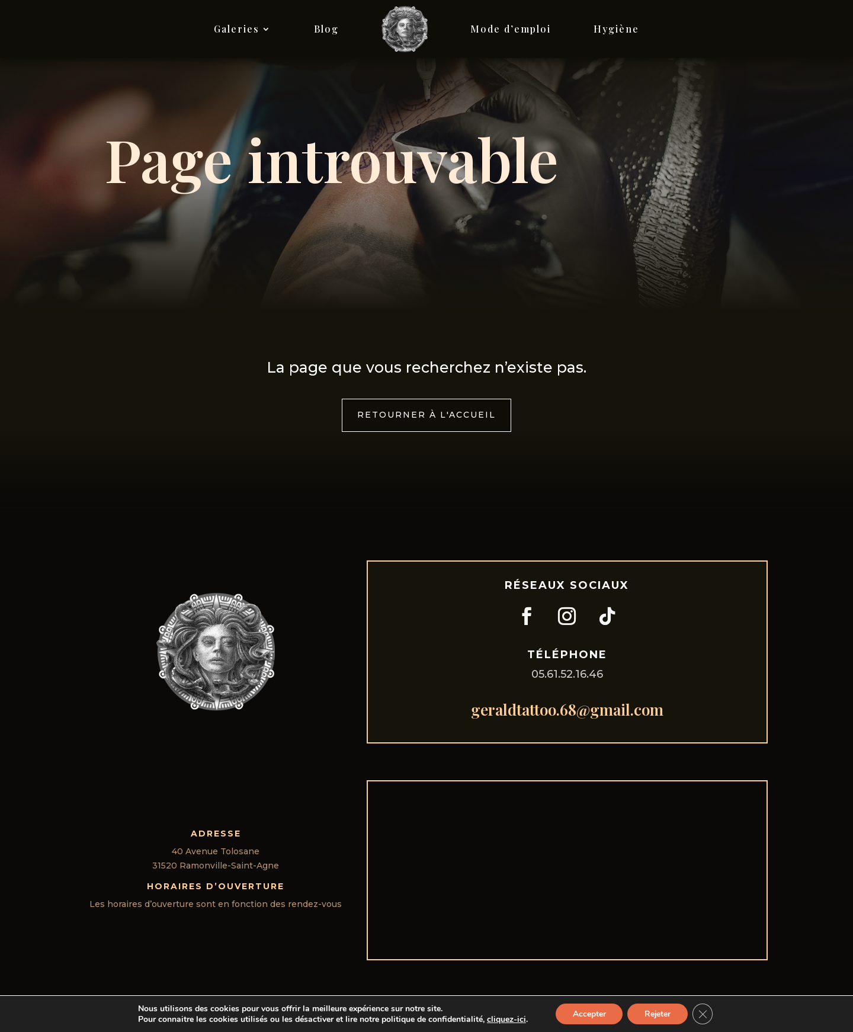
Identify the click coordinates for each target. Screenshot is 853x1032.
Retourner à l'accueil (426, 414)
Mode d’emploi (510, 29)
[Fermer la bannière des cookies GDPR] (704, 1013)
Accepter (587, 1013)
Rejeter (657, 1013)
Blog (326, 29)
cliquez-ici (504, 1019)
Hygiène (616, 29)
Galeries (236, 29)
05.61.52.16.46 (567, 674)
